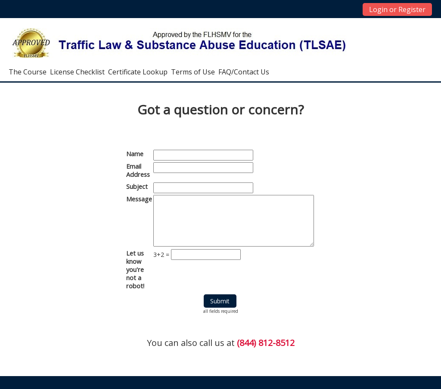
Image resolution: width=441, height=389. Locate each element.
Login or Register (397, 9)
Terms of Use (193, 72)
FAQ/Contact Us (243, 72)
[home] (179, 43)
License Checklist (77, 72)
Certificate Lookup (138, 72)
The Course (28, 72)
